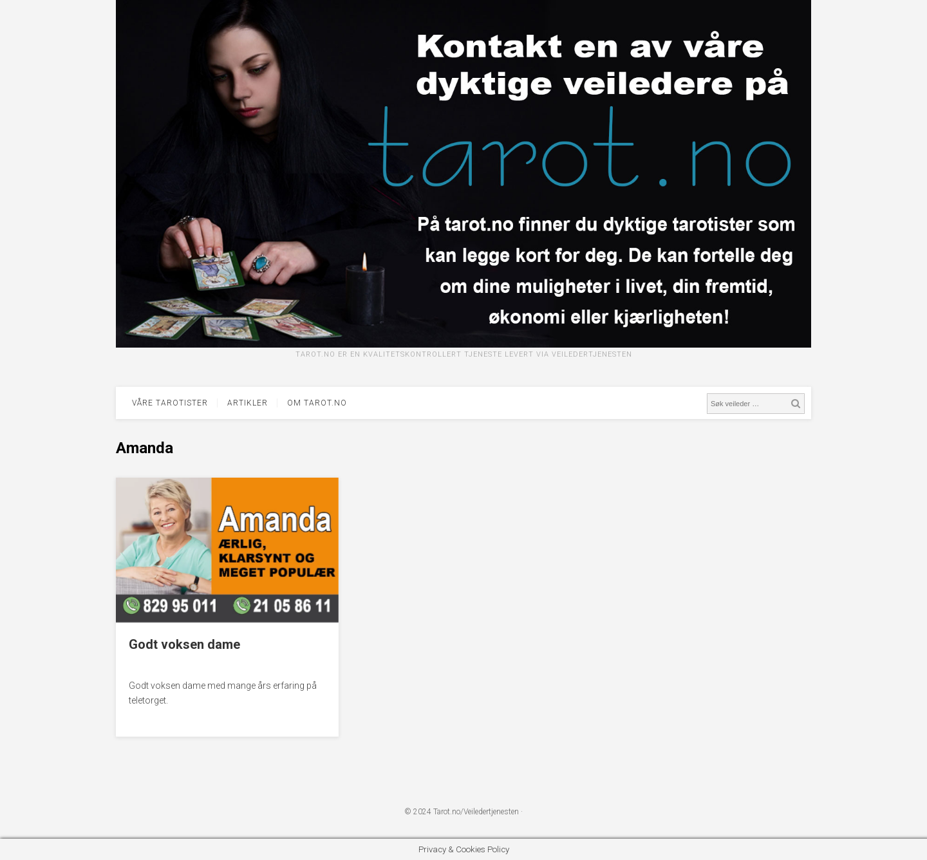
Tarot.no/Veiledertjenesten (476, 811)
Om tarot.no (317, 402)
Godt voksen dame (184, 644)
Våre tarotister (170, 402)
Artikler (247, 402)
